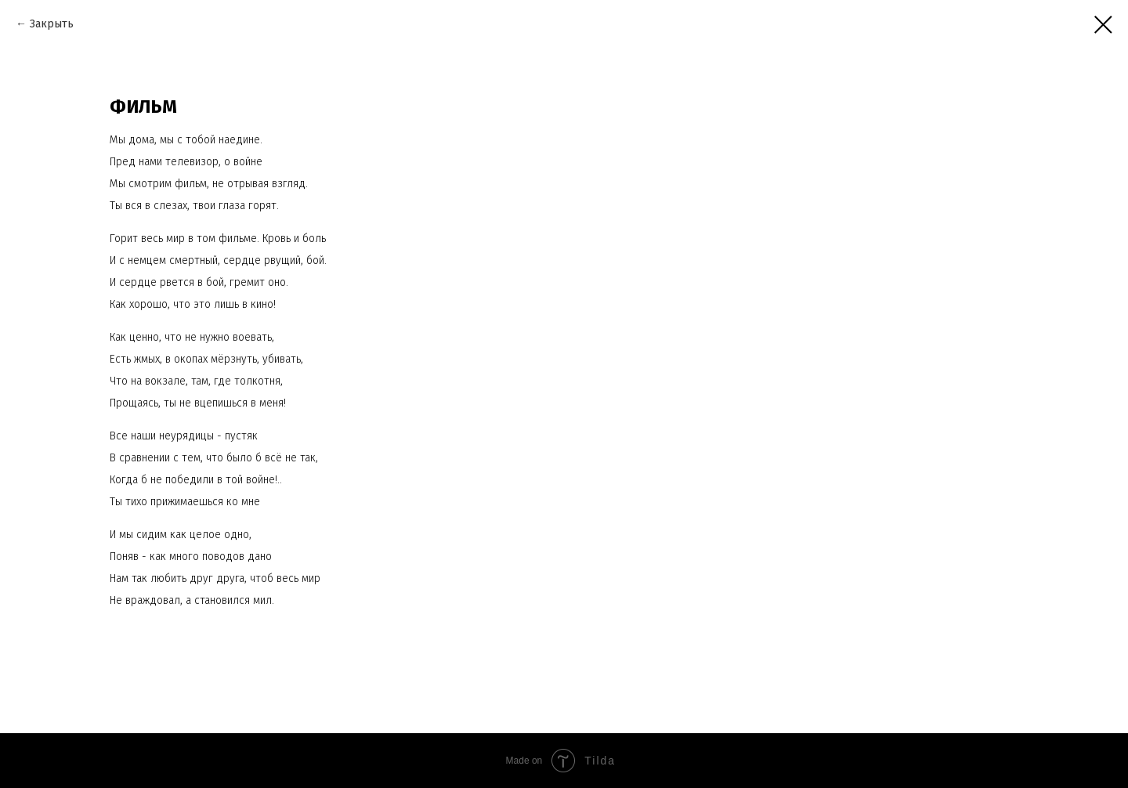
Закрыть (52, 24)
